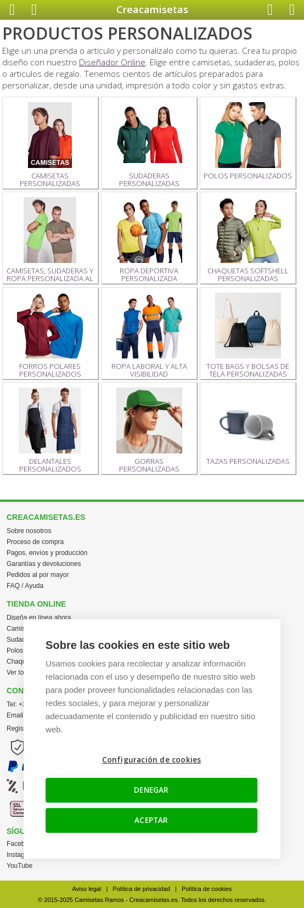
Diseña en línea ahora (39, 617)
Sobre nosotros (29, 531)
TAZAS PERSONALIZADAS (248, 427)
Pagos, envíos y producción (47, 553)
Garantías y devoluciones (44, 564)
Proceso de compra (35, 542)
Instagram (21, 855)
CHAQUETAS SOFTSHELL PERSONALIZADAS (248, 240)
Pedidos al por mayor (38, 575)
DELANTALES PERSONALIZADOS (50, 431)
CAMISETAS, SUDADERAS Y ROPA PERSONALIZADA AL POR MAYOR (50, 240)
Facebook (21, 844)
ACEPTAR (151, 820)
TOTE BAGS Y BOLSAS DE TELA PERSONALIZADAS (247, 336)
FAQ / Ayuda (25, 586)
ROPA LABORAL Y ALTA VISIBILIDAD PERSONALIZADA (149, 336)
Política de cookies (207, 888)
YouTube (19, 866)
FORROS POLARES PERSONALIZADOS (50, 336)
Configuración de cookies (151, 760)
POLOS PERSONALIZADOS (248, 141)
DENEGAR (151, 790)
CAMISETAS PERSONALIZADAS (50, 145)
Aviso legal (86, 888)
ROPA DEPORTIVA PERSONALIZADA (149, 240)
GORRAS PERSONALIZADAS (149, 431)
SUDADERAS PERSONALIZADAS (149, 145)
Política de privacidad (141, 888)
